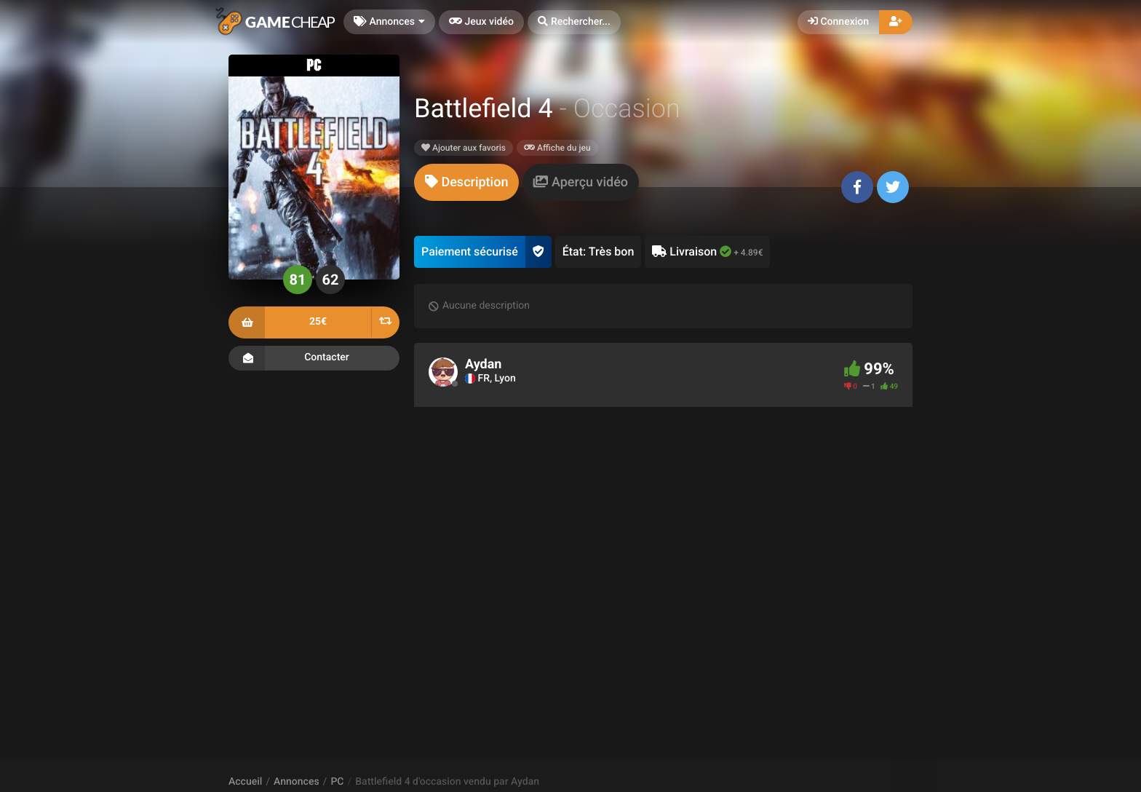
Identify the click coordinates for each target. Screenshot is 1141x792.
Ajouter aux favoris (463, 148)
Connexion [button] (838, 22)
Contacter (313, 358)
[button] (574, 22)
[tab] (466, 182)
